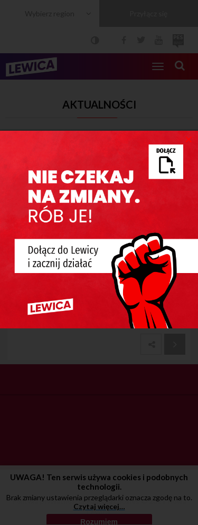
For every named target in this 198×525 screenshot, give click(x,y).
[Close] (189, 139)
